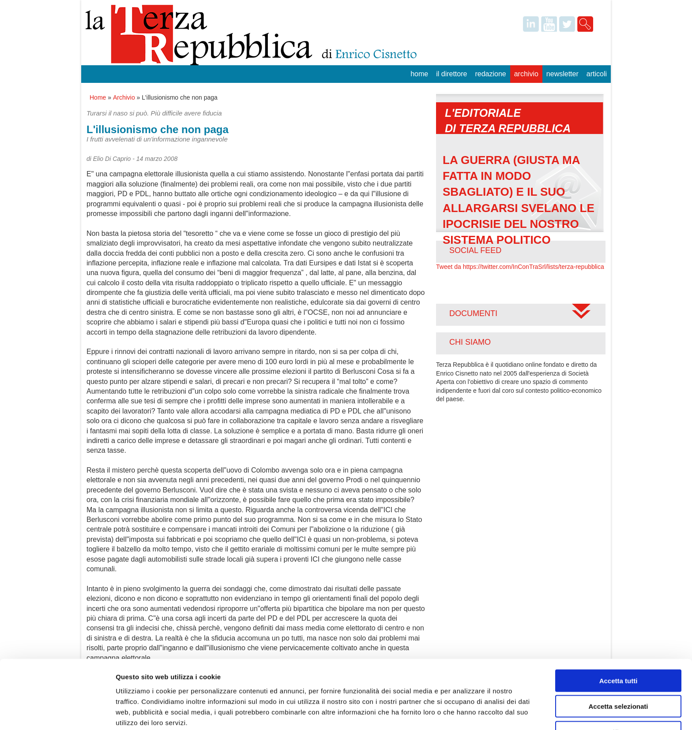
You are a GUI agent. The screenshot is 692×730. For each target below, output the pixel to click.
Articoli (597, 74)
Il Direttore (451, 74)
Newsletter (562, 74)
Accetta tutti (618, 642)
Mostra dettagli (464, 712)
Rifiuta (618, 693)
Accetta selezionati (618, 668)
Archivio (526, 74)
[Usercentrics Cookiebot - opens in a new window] (57, 712)
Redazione (490, 74)
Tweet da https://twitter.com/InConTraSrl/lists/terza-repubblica (520, 266)
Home (419, 74)
